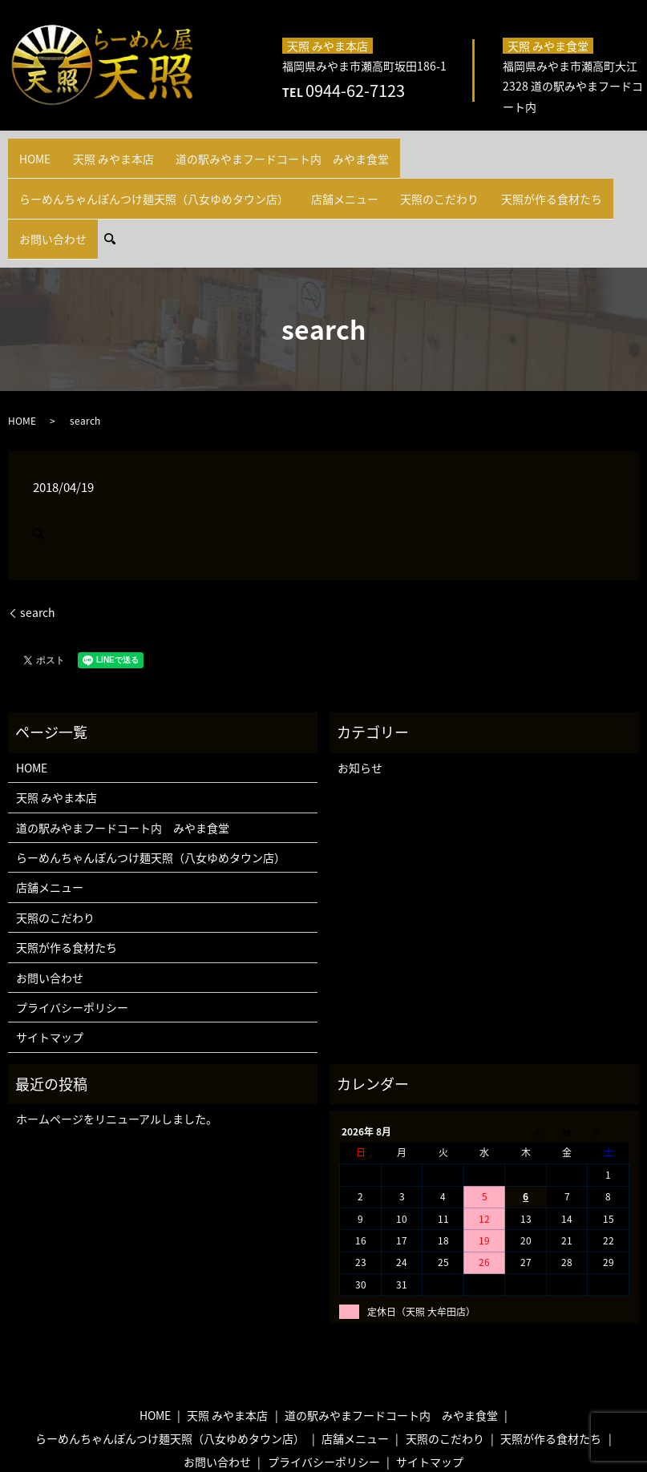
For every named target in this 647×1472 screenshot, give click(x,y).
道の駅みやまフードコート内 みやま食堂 (240, 149)
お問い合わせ (309, 171)
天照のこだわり (125, 171)
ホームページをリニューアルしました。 (116, 1043)
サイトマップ (49, 962)
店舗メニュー (46, 171)
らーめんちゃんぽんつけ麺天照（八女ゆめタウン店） (465, 149)
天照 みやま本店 (96, 149)
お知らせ (360, 692)
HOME (31, 149)
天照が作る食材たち (219, 171)
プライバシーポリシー (72, 932)
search (366, 170)
